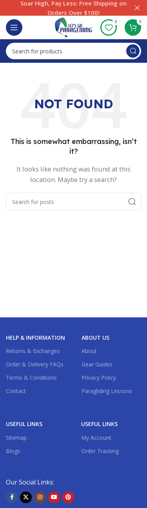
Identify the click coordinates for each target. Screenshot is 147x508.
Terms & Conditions (31, 377)
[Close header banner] (137, 8)
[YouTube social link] (54, 497)
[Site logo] (73, 27)
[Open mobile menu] (14, 27)
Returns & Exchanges (33, 351)
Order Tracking (100, 451)
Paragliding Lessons (107, 391)
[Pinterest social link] (68, 497)
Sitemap (16, 437)
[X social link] (26, 497)
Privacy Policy (99, 377)
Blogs (13, 451)
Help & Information (35, 337)
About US (95, 337)
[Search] (73, 51)
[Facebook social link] (12, 497)
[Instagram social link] (40, 497)
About (89, 351)
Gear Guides (97, 364)
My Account (96, 437)
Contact (16, 391)
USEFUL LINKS (24, 424)
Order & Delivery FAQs (35, 364)
